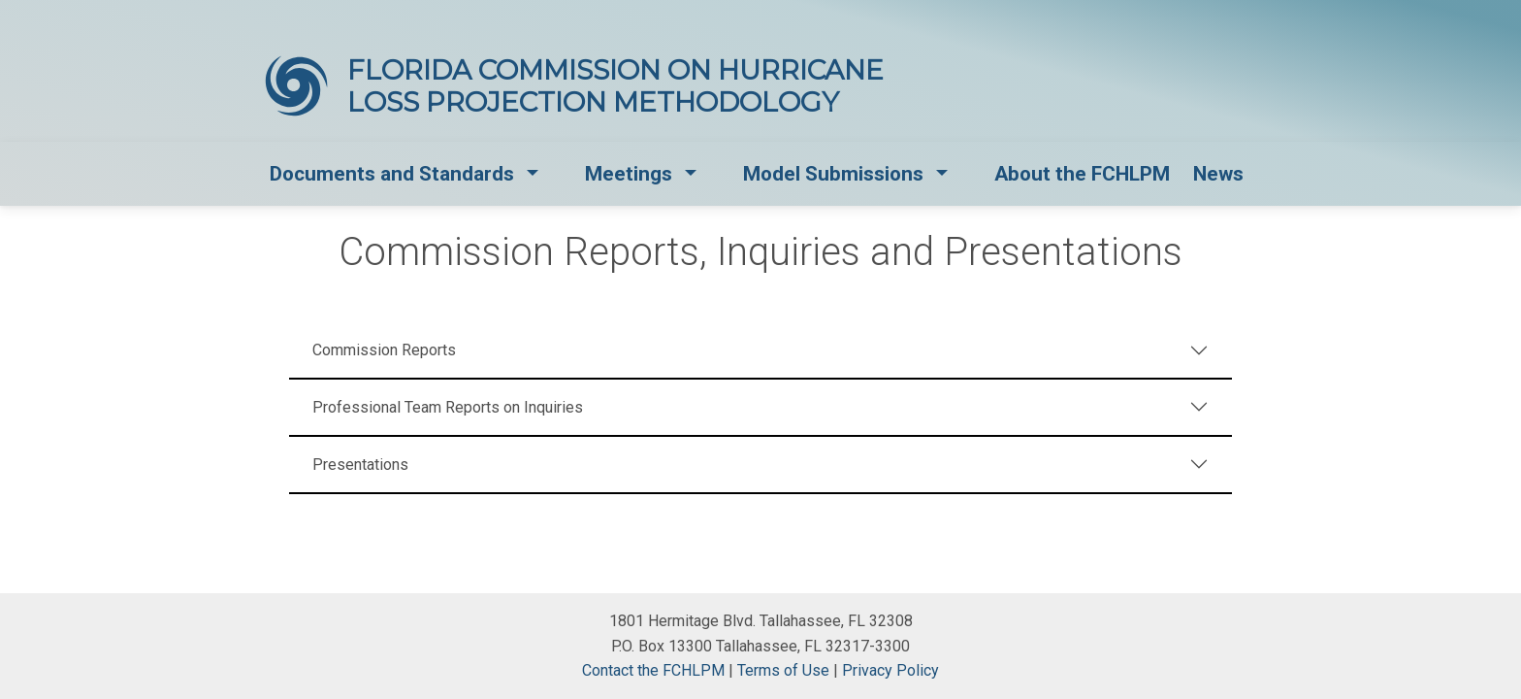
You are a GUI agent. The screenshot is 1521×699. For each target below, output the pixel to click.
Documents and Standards (392, 173)
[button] (534, 174)
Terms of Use (783, 670)
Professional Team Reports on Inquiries (447, 407)
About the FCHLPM (1082, 173)
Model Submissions (833, 173)
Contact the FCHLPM (653, 670)
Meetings (628, 173)
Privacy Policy (890, 670)
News (1218, 173)
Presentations (360, 464)
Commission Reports (384, 350)
